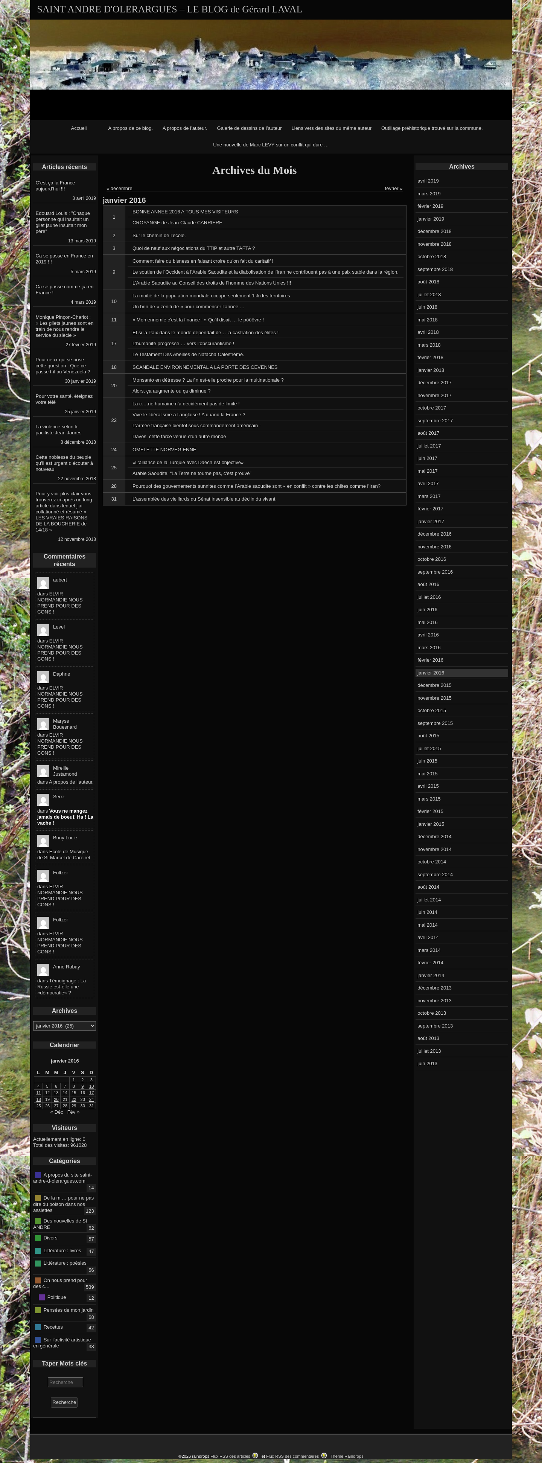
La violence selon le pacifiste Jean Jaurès (59, 429)
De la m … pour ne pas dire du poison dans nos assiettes (63, 1204)
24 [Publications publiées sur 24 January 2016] (91, 1099)
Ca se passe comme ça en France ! (65, 289)
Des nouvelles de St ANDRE (60, 1224)
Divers (51, 1238)
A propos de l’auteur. (185, 128)
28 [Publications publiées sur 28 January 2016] (65, 1106)
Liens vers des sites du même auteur (331, 128)
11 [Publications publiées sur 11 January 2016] (39, 1092)
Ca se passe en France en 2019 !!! (64, 259)
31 (114, 499)
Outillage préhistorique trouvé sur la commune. (432, 128)
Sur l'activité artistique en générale (62, 1343)
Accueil (79, 128)
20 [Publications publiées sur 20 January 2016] (56, 1099)
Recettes (53, 1327)
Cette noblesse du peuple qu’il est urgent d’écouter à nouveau (64, 463)
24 (114, 449)
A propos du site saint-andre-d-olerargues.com (62, 1178)
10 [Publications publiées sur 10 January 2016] (91, 1086)
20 (114, 385)
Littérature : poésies (65, 1263)
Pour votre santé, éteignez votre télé (64, 399)
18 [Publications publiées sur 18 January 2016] (39, 1099)
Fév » (73, 1112)
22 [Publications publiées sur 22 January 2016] (74, 1099)
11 (114, 320)
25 (114, 467)
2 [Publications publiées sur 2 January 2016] (82, 1080)
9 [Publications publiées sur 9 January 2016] (82, 1086)
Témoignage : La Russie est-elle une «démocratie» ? (61, 987)
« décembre (119, 188)
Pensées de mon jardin (69, 1309)
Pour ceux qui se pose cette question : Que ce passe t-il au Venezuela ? (63, 366)
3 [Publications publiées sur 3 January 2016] (91, 1080)
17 (114, 343)
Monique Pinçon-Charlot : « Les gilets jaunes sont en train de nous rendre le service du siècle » (65, 326)
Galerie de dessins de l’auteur (249, 128)
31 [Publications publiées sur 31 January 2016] (91, 1106)
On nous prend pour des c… (60, 1283)
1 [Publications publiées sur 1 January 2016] (74, 1080)
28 (114, 486)
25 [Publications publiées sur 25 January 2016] (39, 1106)
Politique (56, 1297)
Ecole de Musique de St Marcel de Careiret (63, 854)
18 (114, 367)
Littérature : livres (62, 1250)
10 (114, 301)
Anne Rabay (66, 967)
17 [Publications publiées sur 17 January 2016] (91, 1092)
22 (114, 420)
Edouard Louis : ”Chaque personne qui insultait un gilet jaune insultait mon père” (63, 222)
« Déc (56, 1112)
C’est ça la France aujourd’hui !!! (55, 186)
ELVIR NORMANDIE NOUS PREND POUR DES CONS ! (60, 603)
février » (394, 188)
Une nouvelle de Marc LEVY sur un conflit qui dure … (271, 145)
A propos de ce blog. (130, 128)
